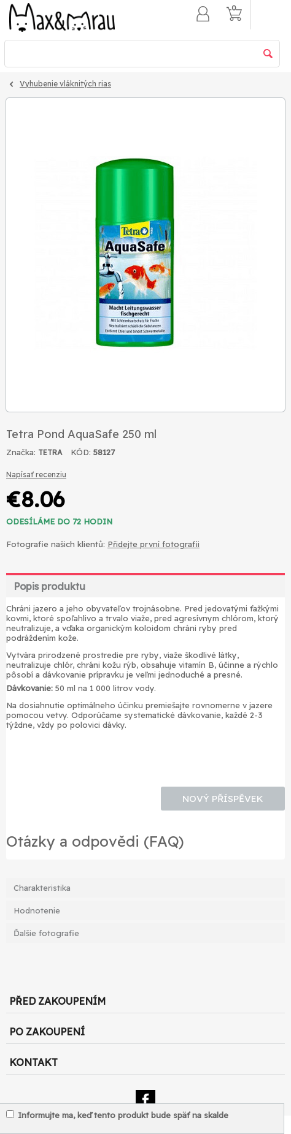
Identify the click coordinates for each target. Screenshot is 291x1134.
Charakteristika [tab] (42, 888)
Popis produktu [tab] (49, 586)
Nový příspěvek (222, 798)
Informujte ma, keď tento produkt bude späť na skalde (117, 1115)
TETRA (50, 452)
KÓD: (81, 452)
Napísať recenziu (36, 474)
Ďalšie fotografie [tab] (46, 933)
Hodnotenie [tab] (37, 910)
